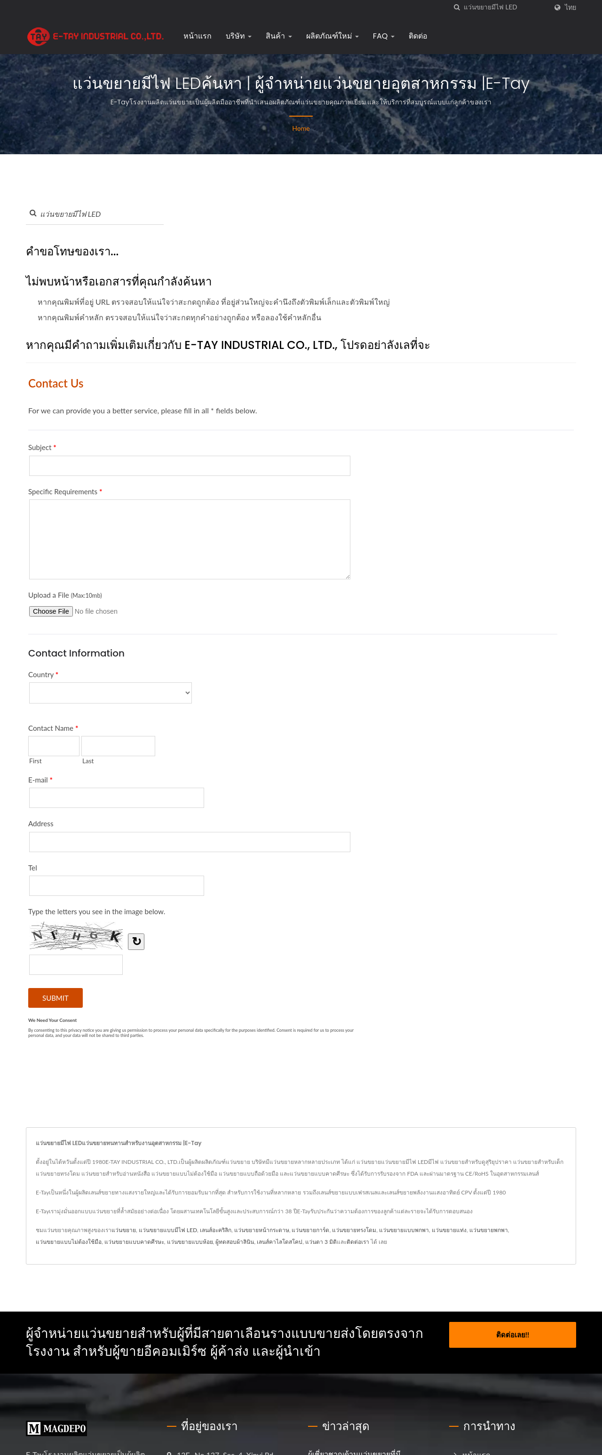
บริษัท (239, 36)
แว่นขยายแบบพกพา (404, 1230)
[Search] (505, 7)
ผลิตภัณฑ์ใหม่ (332, 36)
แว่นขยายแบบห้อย (190, 1241)
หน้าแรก (197, 36)
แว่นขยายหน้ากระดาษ (261, 1230)
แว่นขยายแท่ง (449, 1230)
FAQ (384, 36)
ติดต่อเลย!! (512, 1333)
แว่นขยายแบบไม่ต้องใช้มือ (69, 1241)
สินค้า (279, 36)
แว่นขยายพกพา (488, 1230)
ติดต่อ (418, 36)
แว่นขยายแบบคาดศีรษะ (134, 1241)
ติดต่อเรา (358, 1241)
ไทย (570, 7)
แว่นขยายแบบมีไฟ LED (168, 1230)
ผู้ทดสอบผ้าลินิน (234, 1241)
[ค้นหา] (457, 7)
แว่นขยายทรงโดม (354, 1230)
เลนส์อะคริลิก (215, 1230)
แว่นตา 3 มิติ (321, 1241)
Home (300, 128)
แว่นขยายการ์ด (310, 1230)
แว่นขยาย (123, 1230)
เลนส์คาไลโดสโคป (279, 1241)
